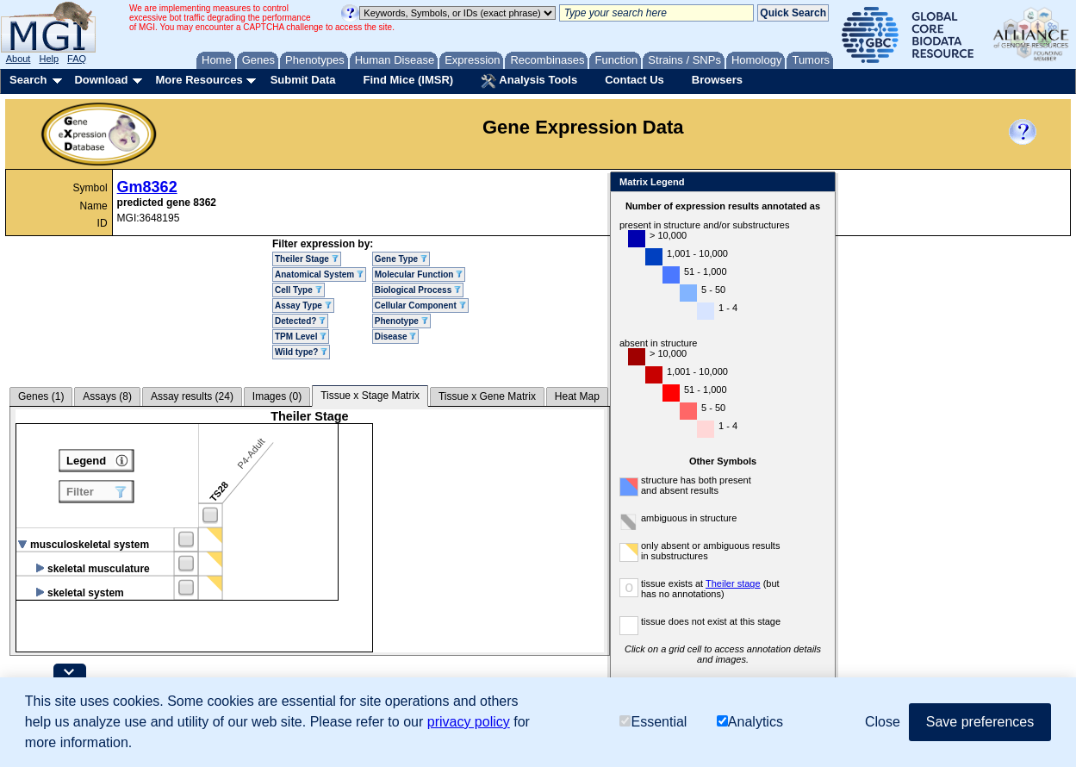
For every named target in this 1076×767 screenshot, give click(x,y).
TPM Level (301, 336)
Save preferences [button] (980, 721)
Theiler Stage (307, 259)
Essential (653, 721)
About (18, 58)
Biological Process (418, 290)
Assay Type (303, 305)
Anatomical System (319, 274)
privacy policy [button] (468, 721)
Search (28, 79)
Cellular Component (420, 305)
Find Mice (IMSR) (408, 79)
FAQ (76, 58)
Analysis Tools (529, 81)
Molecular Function (419, 274)
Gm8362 (147, 187)
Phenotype (401, 321)
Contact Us (634, 79)
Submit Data (303, 79)
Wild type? (301, 352)
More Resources (198, 79)
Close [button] (882, 721)
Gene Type (401, 259)
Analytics (750, 721)
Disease (396, 336)
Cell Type (298, 290)
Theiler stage (733, 583)
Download (101, 79)
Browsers (717, 79)
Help (49, 58)
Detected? (300, 321)
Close (819, 183)
